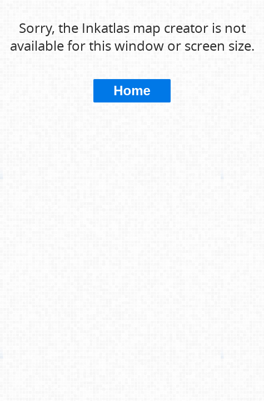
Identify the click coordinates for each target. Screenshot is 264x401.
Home (132, 90)
